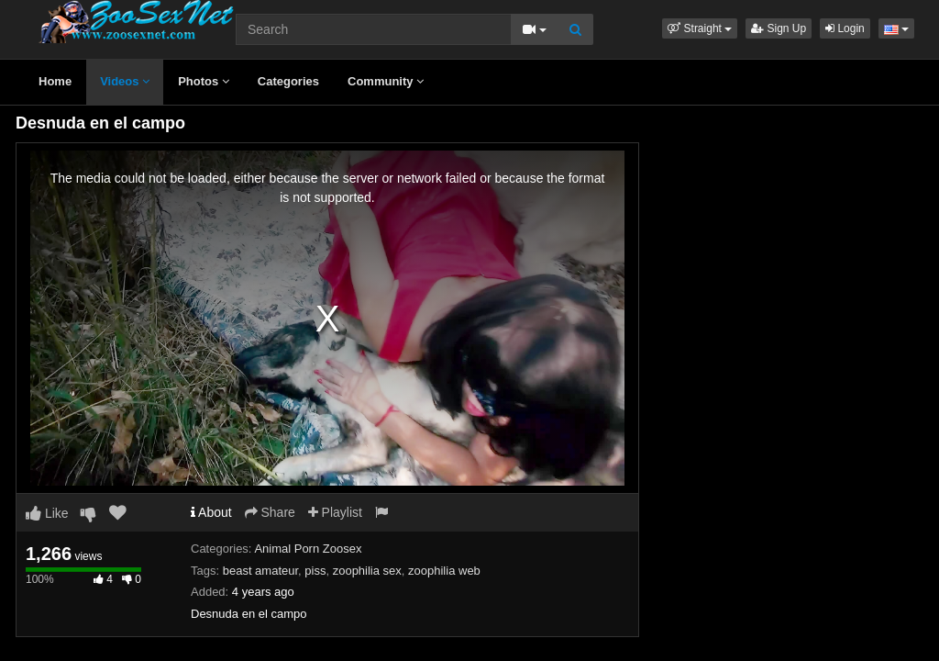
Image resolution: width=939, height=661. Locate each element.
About (211, 512)
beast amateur (260, 570)
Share (270, 512)
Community (386, 81)
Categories (288, 81)
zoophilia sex (367, 570)
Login (845, 28)
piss (315, 570)
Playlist (335, 512)
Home (55, 81)
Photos (203, 81)
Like (47, 513)
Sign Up (778, 28)
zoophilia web (444, 570)
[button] (699, 28)
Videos (124, 81)
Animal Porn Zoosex (307, 548)
